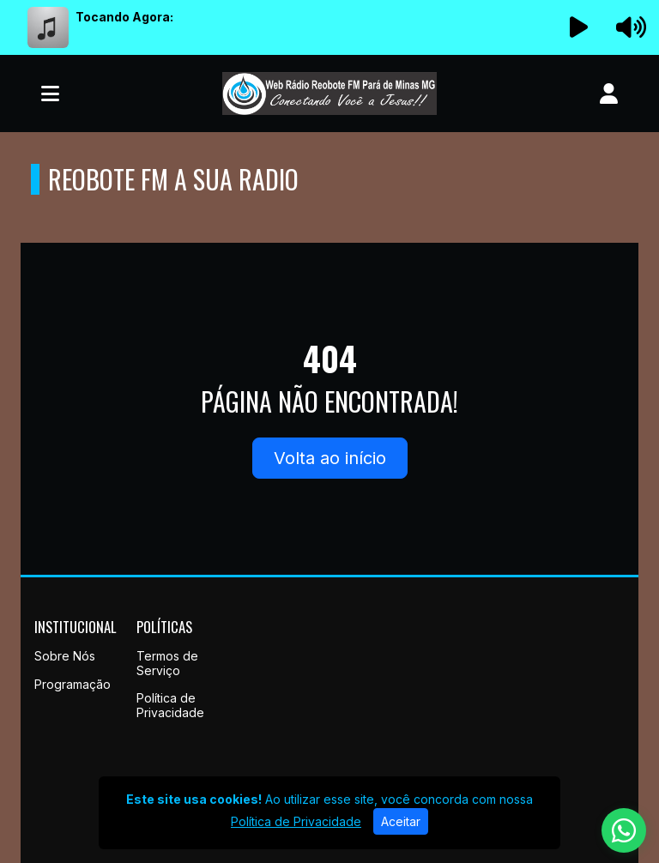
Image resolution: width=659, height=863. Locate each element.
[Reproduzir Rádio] (579, 27)
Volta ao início (330, 458)
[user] (608, 93)
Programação (72, 684)
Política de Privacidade (170, 705)
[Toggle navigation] (50, 93)
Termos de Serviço (167, 663)
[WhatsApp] (624, 830)
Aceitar (400, 821)
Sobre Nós (64, 656)
